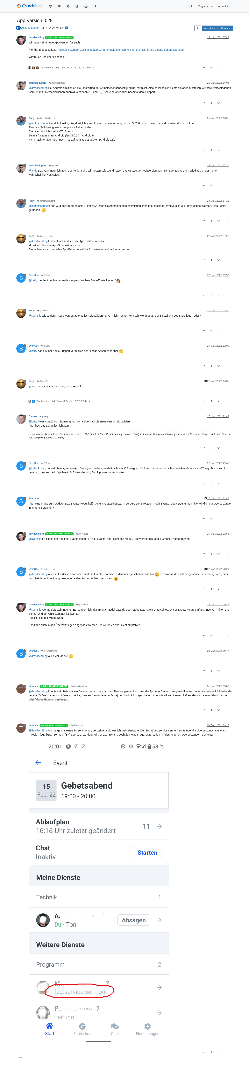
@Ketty (45, 275)
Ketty (32, 236)
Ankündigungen (30, 27)
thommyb (34, 686)
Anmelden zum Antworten (217, 28)
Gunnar (33, 416)
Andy (32, 118)
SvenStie (34, 275)
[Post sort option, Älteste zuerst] (197, 28)
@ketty (33, 280)
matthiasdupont (37, 82)
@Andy (53, 166)
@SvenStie (43, 311)
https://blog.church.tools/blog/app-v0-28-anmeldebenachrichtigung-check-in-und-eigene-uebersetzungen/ (121, 49)
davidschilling (37, 37)
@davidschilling (57, 83)
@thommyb (77, 725)
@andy (33, 170)
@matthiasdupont (46, 118)
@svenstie (35, 315)
